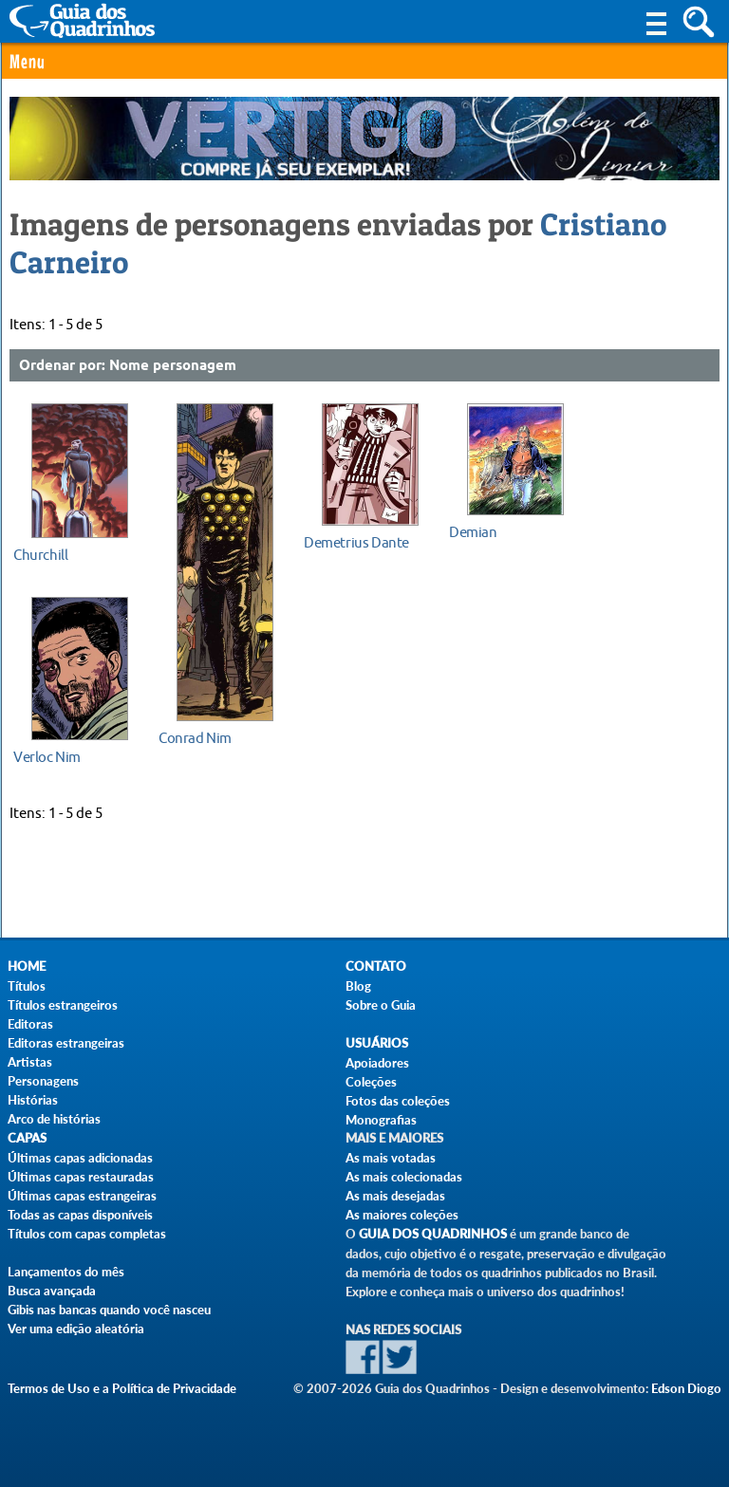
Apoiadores (377, 1062)
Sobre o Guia (381, 1005)
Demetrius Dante (356, 542)
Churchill (40, 555)
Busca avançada (52, 1290)
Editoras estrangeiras (66, 1042)
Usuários (377, 1043)
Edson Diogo (686, 1388)
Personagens (43, 1080)
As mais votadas (391, 1157)
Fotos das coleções (398, 1100)
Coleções (371, 1081)
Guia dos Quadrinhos (433, 1234)
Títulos (27, 986)
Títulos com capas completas (87, 1233)
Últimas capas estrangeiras (82, 1195)
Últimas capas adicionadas (80, 1157)
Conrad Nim (195, 738)
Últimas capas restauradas (81, 1176)
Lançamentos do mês (66, 1271)
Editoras (30, 1024)
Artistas (30, 1061)
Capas (27, 1138)
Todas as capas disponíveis (80, 1214)
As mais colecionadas (404, 1176)
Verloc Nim (47, 757)
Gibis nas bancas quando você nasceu (109, 1309)
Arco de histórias (54, 1118)
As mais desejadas (395, 1195)
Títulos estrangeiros (63, 1005)
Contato (376, 966)
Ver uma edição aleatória (76, 1328)
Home (27, 966)
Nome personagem (172, 366)
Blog (358, 986)
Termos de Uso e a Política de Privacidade (122, 1388)
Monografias (381, 1119)
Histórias (33, 1099)
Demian (473, 532)
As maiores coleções (402, 1214)
